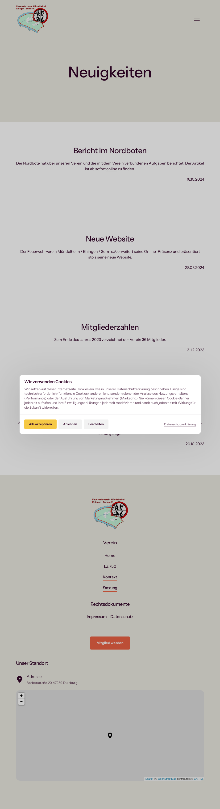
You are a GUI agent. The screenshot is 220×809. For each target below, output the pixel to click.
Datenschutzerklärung (180, 424)
